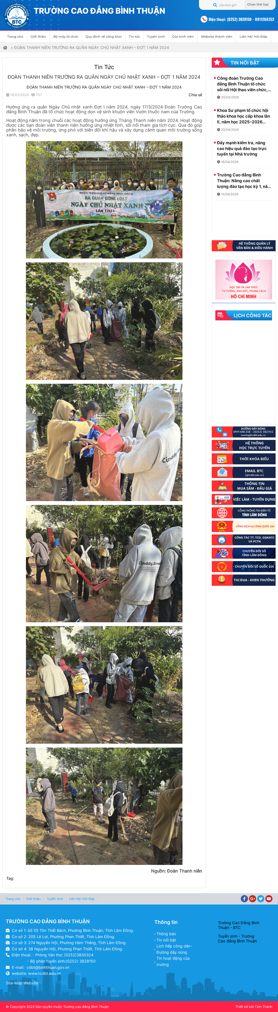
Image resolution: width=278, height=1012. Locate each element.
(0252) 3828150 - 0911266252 (250, 19)
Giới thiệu (38, 36)
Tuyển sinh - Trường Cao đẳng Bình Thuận (237, 938)
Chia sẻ (195, 94)
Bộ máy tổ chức (65, 36)
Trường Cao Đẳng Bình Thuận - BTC (238, 925)
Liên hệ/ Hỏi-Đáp (253, 36)
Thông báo (166, 933)
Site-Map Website (22, 983)
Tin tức (134, 36)
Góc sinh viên (183, 36)
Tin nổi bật (166, 940)
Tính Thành (263, 1007)
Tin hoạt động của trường (173, 961)
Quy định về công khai (103, 36)
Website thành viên (216, 36)
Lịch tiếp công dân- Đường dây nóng (174, 949)
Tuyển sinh (156, 36)
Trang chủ (15, 36)
